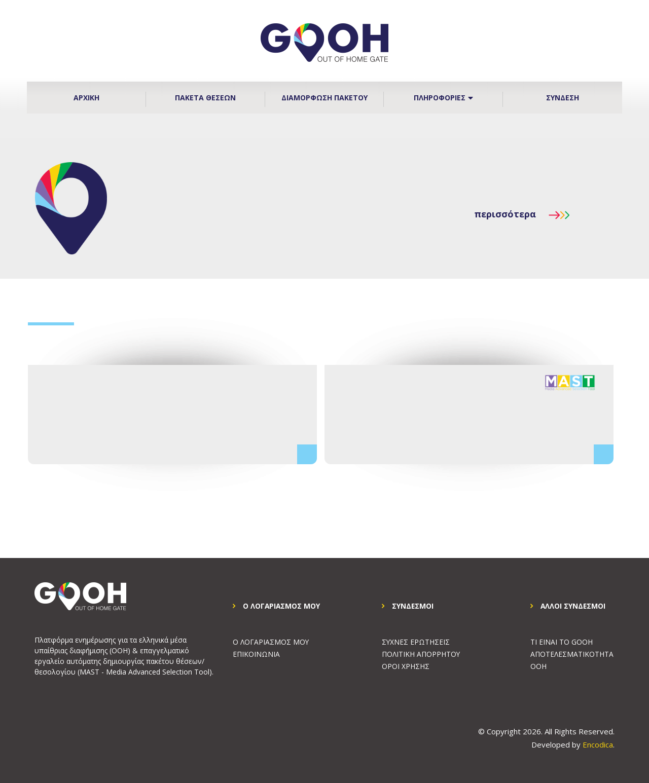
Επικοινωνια (256, 654)
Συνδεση (562, 97)
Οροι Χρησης (405, 667)
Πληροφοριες (443, 97)
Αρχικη (86, 97)
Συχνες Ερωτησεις (416, 642)
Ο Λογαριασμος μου (271, 642)
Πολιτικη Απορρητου (421, 654)
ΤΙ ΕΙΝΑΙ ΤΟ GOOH (561, 642)
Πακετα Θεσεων (205, 97)
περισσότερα (521, 214)
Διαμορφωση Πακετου (324, 97)
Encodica (598, 744)
